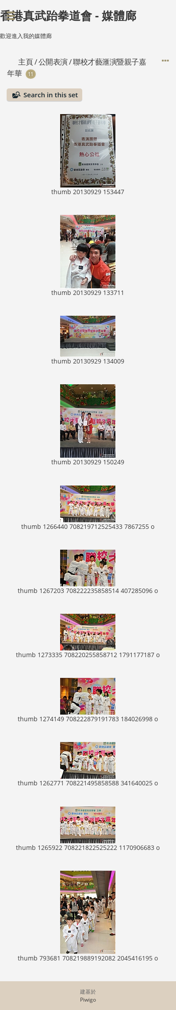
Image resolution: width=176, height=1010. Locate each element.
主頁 (25, 62)
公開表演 (53, 62)
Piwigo (88, 999)
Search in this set (50, 94)
